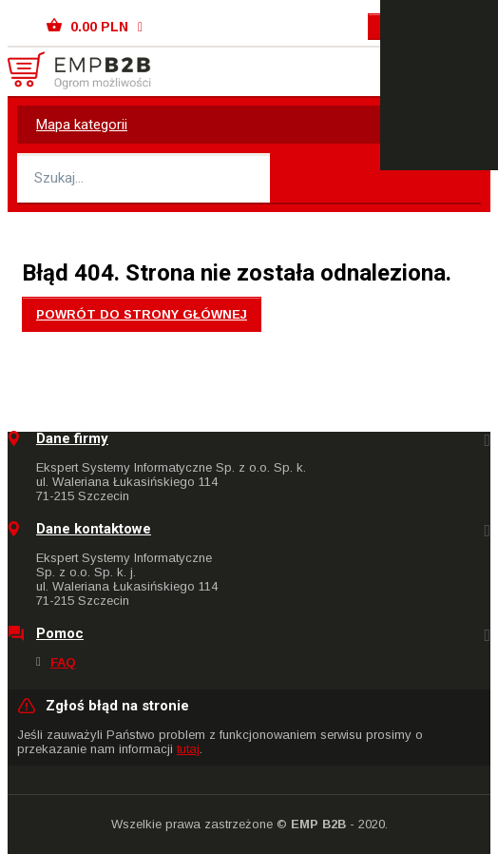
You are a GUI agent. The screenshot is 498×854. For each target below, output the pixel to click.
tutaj (188, 749)
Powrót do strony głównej (141, 314)
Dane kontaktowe (93, 529)
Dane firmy (72, 439)
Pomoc (60, 634)
